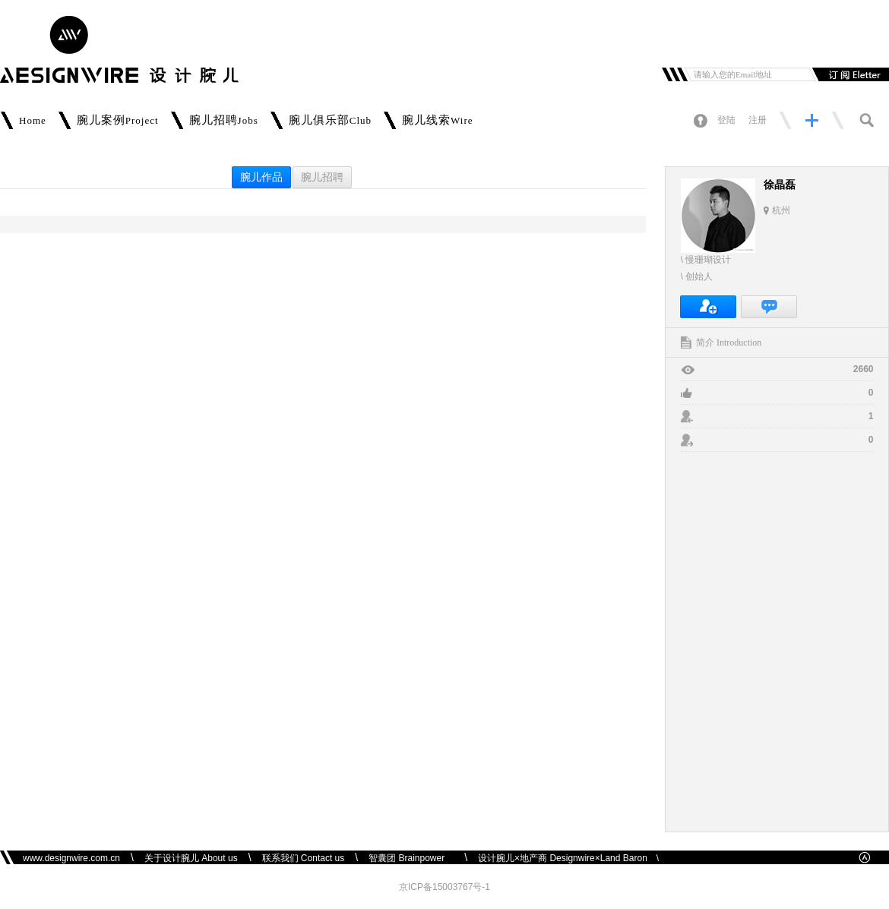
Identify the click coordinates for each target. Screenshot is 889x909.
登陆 (726, 120)
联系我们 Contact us (303, 858)
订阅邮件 (848, 74)
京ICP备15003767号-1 (444, 887)
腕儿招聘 (322, 177)
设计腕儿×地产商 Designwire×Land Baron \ (568, 858)
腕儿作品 (261, 177)
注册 (757, 120)
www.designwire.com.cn (71, 858)
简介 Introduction (728, 342)
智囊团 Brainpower (411, 858)
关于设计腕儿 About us (191, 858)
